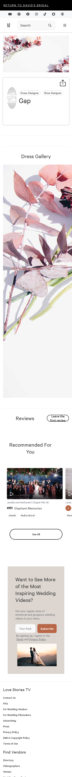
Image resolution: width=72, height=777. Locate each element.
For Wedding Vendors (15, 709)
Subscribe (47, 629)
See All (36, 534)
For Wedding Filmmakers (17, 715)
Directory (8, 760)
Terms (19, 639)
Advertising (9, 720)
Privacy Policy (37, 639)
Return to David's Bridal (26, 5)
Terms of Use (10, 743)
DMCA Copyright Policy (16, 738)
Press (6, 726)
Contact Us (9, 697)
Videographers (11, 766)
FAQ (5, 703)
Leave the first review (58, 418)
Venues (7, 771)
